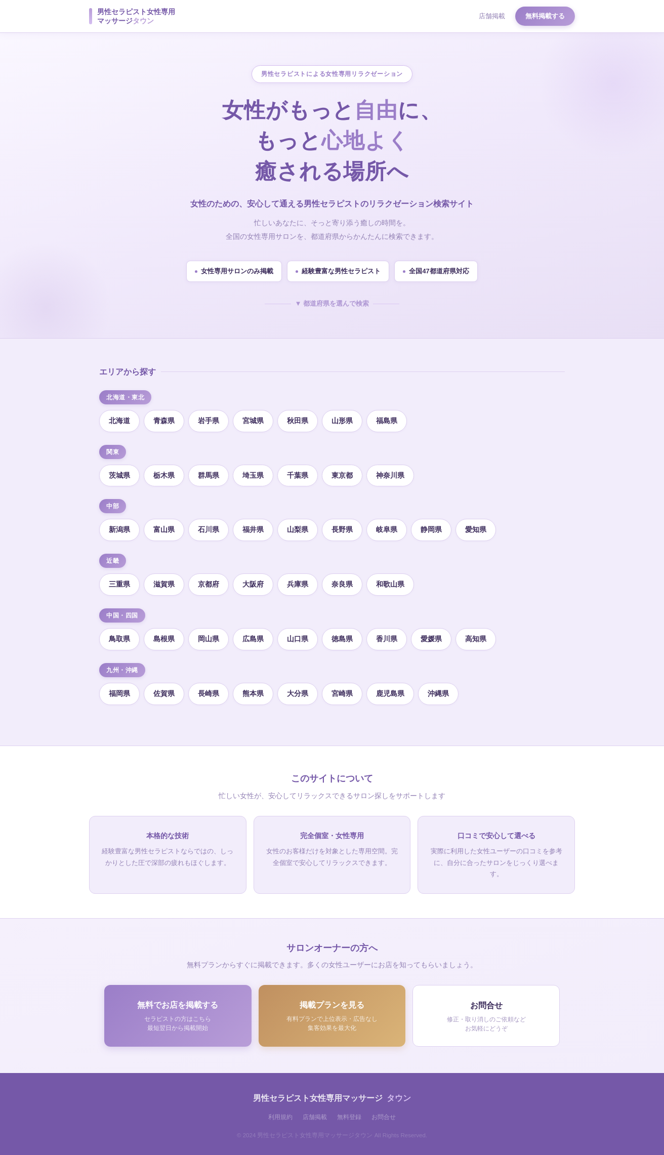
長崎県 (208, 693)
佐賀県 (164, 693)
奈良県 (342, 584)
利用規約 (280, 1117)
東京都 (342, 475)
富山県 (164, 529)
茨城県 (119, 475)
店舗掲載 (492, 16)
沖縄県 (438, 693)
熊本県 (253, 693)
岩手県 (208, 421)
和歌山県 (390, 584)
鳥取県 (119, 639)
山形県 (342, 421)
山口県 (297, 639)
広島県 (253, 639)
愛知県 (475, 529)
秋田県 (297, 421)
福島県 (386, 421)
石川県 (208, 529)
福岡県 (119, 693)
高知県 (475, 639)
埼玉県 (253, 475)
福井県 (253, 529)
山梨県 (297, 529)
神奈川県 (390, 475)
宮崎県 (342, 693)
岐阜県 (386, 529)
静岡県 (431, 529)
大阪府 (253, 584)
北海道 (119, 421)
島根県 (164, 639)
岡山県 (208, 639)
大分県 (297, 693)
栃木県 (164, 475)
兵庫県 (297, 584)
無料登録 (349, 1117)
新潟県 (119, 529)
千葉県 (297, 475)
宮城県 (253, 421)
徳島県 (342, 639)
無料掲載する (545, 16)
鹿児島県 (390, 693)
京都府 (208, 584)
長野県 (342, 529)
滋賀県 (164, 584)
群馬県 (208, 475)
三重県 (119, 584)
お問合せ (383, 1117)
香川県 (386, 639)
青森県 (164, 421)
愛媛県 (431, 639)
